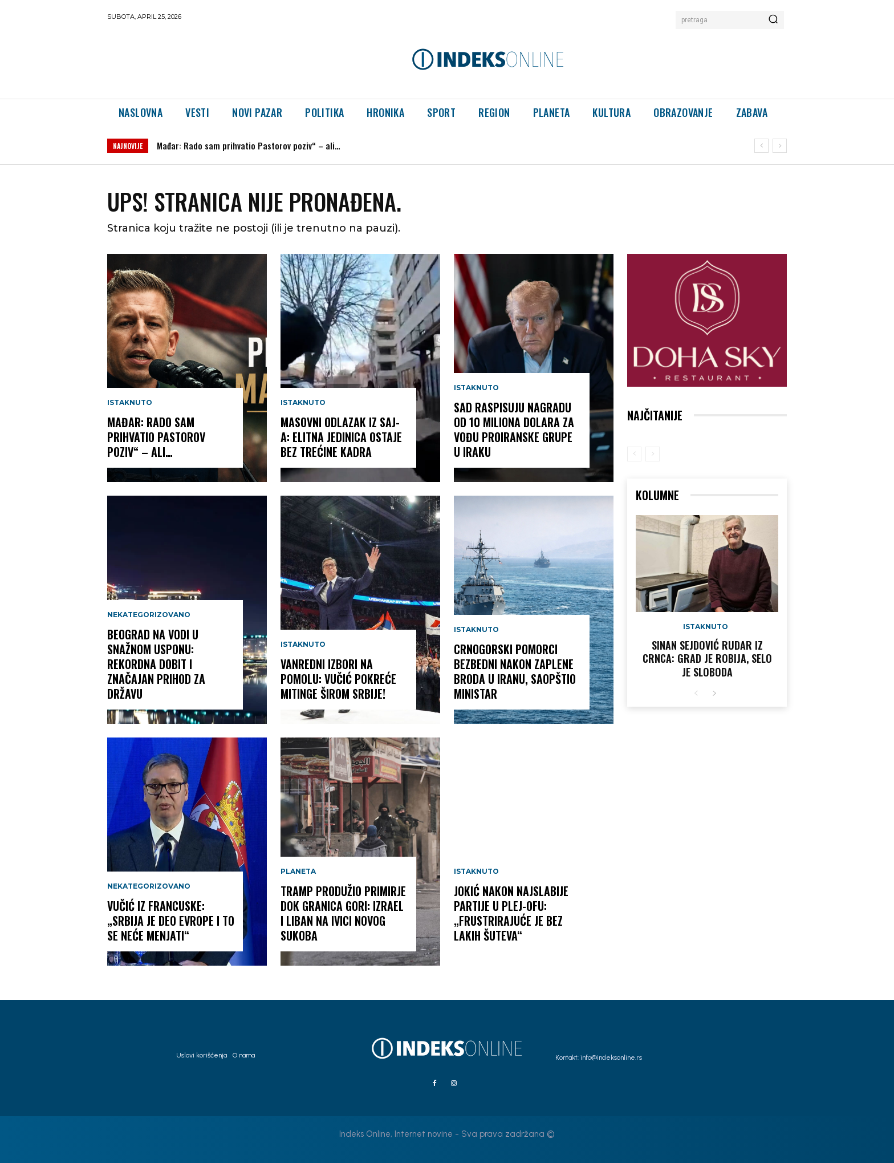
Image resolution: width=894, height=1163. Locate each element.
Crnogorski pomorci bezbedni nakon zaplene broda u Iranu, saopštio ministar (515, 671)
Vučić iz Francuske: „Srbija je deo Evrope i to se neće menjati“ (170, 920)
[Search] (773, 20)
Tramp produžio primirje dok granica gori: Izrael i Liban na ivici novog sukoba (343, 913)
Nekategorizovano (148, 614)
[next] (780, 146)
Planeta (298, 871)
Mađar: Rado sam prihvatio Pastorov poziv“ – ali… (248, 145)
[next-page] (714, 694)
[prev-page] (634, 454)
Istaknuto (129, 402)
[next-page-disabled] (652, 454)
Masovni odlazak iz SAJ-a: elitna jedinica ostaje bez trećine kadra (341, 437)
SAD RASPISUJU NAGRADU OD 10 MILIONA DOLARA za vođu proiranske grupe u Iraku (514, 429)
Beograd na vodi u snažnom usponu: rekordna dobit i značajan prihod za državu (156, 664)
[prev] (761, 146)
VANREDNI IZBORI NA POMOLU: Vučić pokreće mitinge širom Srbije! (338, 678)
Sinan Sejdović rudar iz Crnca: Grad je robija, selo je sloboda (707, 658)
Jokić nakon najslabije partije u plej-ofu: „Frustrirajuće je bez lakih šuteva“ (511, 913)
